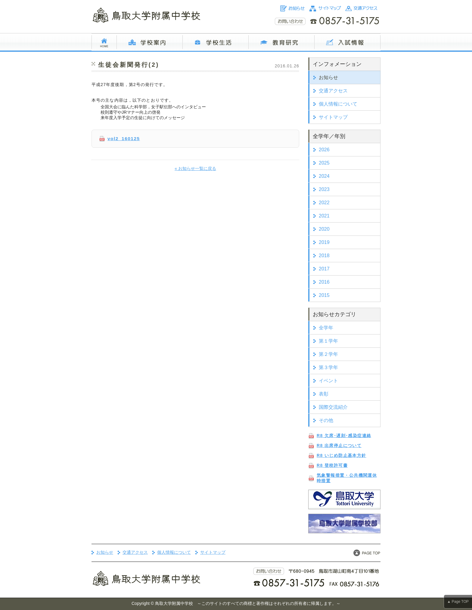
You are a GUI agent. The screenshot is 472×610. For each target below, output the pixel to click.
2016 (324, 282)
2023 (324, 189)
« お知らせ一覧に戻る (195, 168)
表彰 (323, 393)
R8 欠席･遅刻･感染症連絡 (344, 435)
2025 (324, 162)
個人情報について (338, 103)
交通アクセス (333, 90)
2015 (324, 295)
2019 (324, 242)
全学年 (326, 327)
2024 (324, 176)
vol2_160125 (123, 138)
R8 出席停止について (339, 445)
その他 (326, 420)
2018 (324, 255)
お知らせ (328, 77)
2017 (324, 268)
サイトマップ (333, 117)
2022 (324, 202)
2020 (324, 229)
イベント (328, 380)
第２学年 (328, 354)
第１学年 (328, 341)
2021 (324, 215)
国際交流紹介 (333, 407)
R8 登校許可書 (332, 465)
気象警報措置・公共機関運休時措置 (347, 478)
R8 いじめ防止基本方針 (341, 455)
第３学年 (328, 367)
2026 (324, 149)
